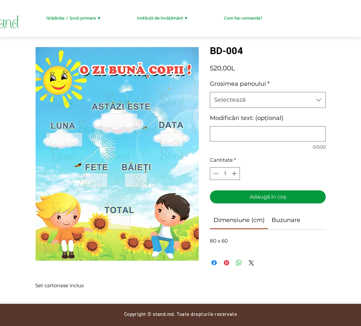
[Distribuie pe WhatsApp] (239, 263)
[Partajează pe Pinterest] (226, 263)
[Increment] (234, 174)
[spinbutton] (225, 174)
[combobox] (268, 100)
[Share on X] (251, 263)
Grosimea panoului (240, 83)
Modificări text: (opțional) (246, 118)
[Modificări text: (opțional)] (267, 134)
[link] (239, 220)
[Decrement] (215, 174)
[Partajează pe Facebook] (214, 263)
